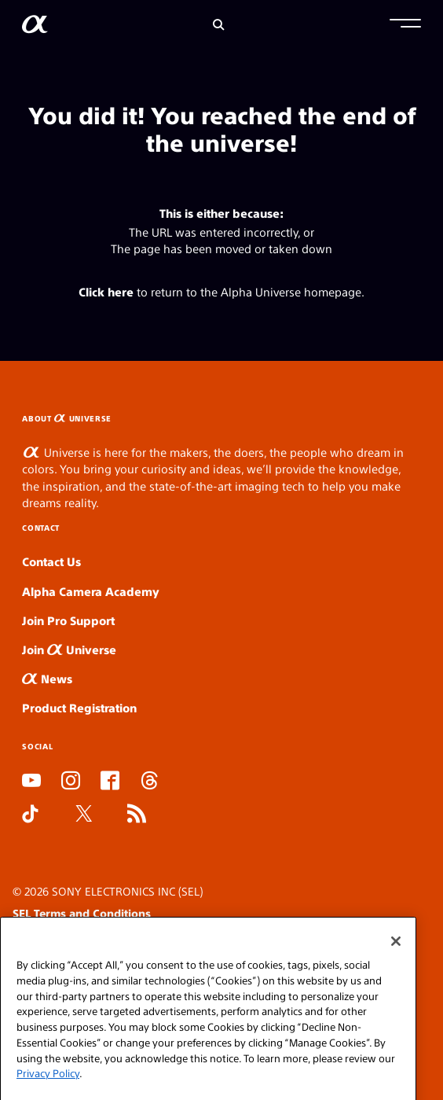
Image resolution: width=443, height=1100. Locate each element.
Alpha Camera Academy (90, 590)
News (47, 678)
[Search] (218, 25)
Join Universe (69, 649)
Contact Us (51, 561)
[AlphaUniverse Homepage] (35, 27)
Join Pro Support (68, 620)
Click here (106, 291)
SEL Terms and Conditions (82, 913)
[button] (405, 25)
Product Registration (79, 707)
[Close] (396, 958)
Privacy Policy (47, 1090)
